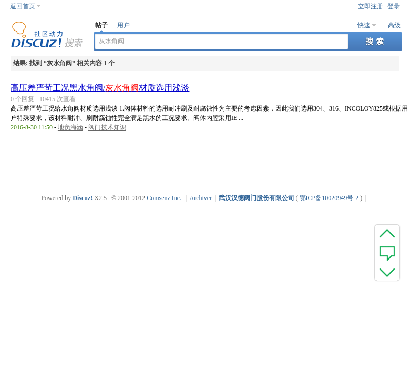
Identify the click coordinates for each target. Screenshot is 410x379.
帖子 (101, 25)
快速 (363, 25)
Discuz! (83, 198)
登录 (393, 6)
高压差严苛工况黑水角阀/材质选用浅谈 (100, 87)
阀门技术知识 (107, 127)
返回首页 (22, 6)
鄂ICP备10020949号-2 (329, 198)
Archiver (201, 198)
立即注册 (370, 6)
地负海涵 (70, 127)
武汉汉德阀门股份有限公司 (256, 198)
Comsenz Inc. (164, 198)
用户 (123, 25)
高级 (394, 25)
